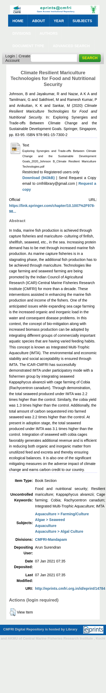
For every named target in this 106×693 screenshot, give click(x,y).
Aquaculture (46, 526)
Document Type (28, 46)
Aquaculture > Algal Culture (59, 531)
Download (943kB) (38, 178)
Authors (49, 33)
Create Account (17, 58)
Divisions (21, 33)
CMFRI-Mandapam (51, 539)
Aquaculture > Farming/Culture (62, 514)
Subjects (82, 21)
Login (10, 56)
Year (59, 21)
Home (17, 21)
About (38, 21)
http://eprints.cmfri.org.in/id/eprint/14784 (70, 588)
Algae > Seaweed (50, 520)
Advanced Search (71, 46)
